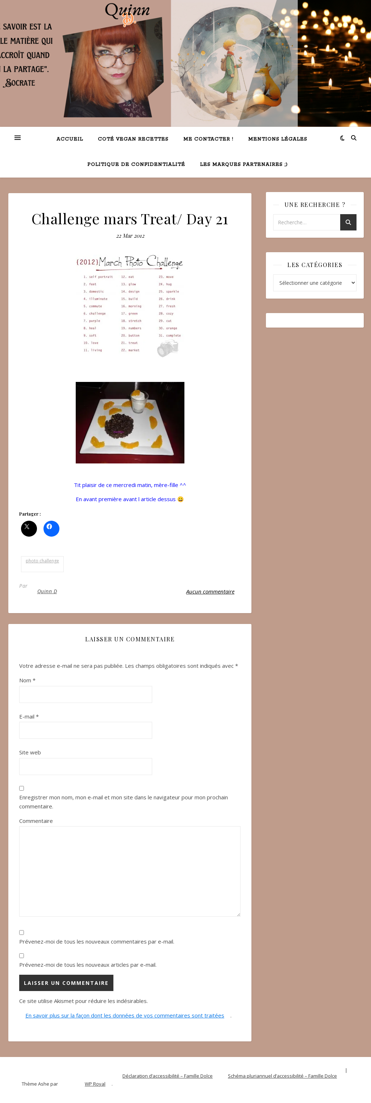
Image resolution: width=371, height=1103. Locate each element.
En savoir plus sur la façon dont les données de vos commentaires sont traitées (124, 1015)
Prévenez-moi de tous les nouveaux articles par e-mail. (88, 964)
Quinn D (47, 591)
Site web (30, 752)
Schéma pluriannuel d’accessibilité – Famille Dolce (282, 1076)
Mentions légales (277, 139)
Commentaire (36, 820)
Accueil (70, 139)
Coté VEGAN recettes (133, 139)
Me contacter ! (208, 139)
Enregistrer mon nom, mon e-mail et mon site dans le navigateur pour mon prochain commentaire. (123, 802)
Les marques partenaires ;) (244, 165)
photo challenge (42, 561)
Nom (27, 680)
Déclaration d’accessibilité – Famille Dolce (167, 1076)
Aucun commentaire (210, 591)
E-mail (29, 716)
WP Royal (95, 1084)
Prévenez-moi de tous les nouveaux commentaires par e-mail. (96, 941)
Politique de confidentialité (136, 165)
